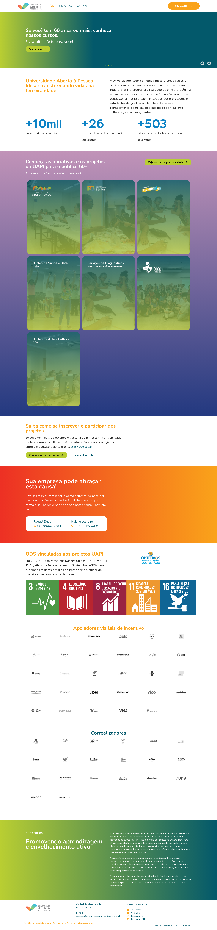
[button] (202, 63)
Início (51, 6)
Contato (81, 6)
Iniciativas (65, 6)
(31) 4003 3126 (81, 446)
